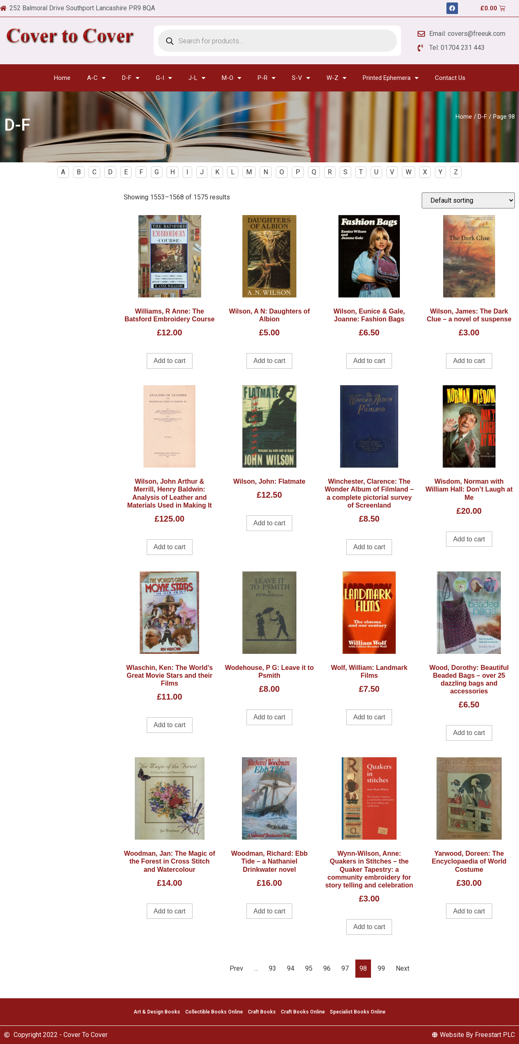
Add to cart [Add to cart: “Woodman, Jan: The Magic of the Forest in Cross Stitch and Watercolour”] (170, 911)
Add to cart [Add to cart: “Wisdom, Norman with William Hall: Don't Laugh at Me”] (469, 539)
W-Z (336, 78)
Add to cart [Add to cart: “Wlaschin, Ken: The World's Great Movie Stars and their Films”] (170, 724)
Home (62, 78)
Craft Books (262, 1012)
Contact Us (450, 78)
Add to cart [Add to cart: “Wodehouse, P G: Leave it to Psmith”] (269, 717)
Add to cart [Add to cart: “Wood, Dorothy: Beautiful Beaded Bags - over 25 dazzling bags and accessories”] (469, 732)
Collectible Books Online (214, 1012)
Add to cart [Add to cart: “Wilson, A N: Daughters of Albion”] (269, 360)
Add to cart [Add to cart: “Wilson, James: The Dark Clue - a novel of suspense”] (469, 360)
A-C (96, 78)
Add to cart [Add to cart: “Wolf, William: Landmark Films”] (369, 717)
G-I (164, 78)
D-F (130, 78)
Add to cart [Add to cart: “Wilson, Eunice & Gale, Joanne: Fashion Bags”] (369, 360)
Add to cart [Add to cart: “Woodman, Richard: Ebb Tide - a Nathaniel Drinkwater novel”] (269, 911)
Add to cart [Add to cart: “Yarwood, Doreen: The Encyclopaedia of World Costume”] (469, 911)
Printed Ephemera (390, 78)
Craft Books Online (303, 1012)
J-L (196, 78)
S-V (301, 78)
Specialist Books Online (357, 1012)
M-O (231, 78)
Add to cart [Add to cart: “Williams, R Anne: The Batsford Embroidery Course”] (170, 360)
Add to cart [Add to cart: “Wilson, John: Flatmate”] (269, 523)
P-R (266, 78)
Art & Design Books (157, 1012)
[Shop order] (468, 200)
